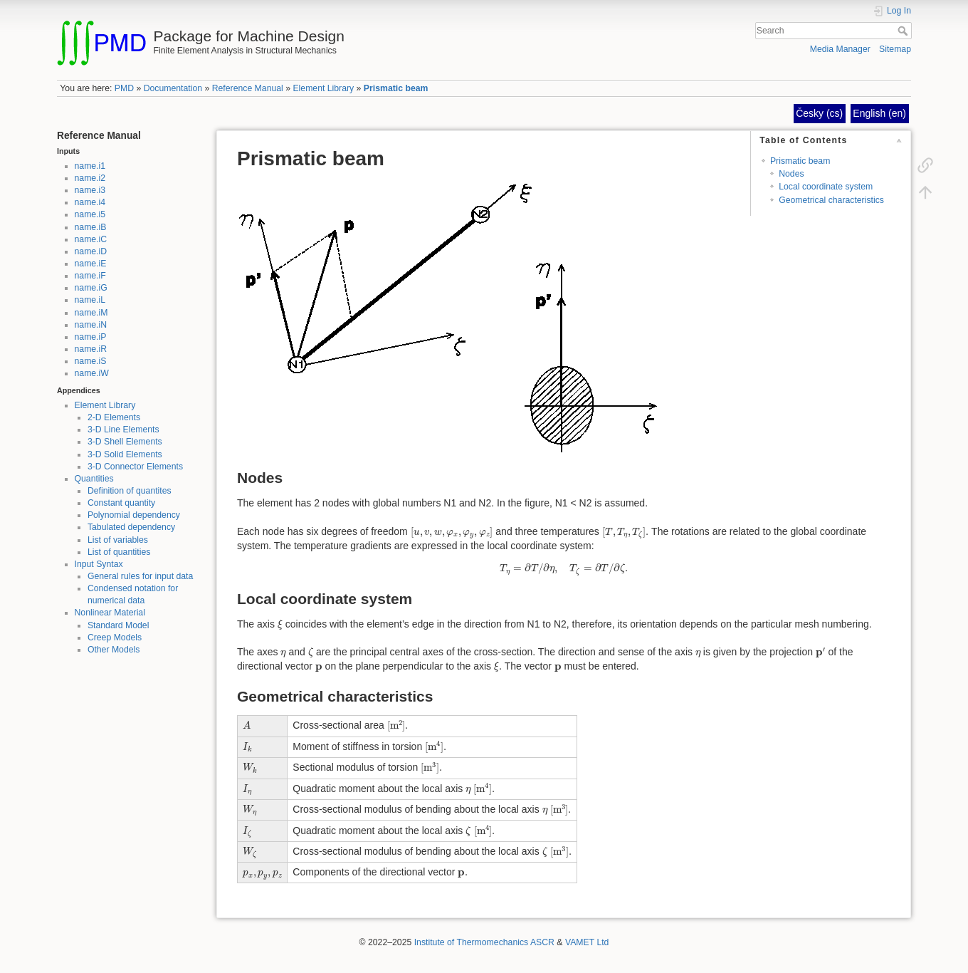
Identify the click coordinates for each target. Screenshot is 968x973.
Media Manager (840, 49)
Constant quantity (121, 503)
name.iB (91, 227)
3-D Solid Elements (125, 454)
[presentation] (452, 532)
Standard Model (118, 625)
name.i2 (90, 178)
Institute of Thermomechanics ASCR (484, 942)
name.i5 (90, 214)
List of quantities (119, 552)
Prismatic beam (396, 88)
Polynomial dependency (134, 515)
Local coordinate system (826, 187)
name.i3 (90, 190)
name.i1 (90, 166)
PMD (124, 88)
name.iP (91, 337)
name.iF (90, 276)
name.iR (91, 349)
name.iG (91, 288)
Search (904, 31)
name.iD (91, 251)
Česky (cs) (819, 113)
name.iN (91, 325)
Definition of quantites (130, 491)
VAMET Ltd (587, 942)
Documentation (173, 88)
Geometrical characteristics (831, 200)
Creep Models (115, 637)
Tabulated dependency (131, 527)
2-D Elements (114, 417)
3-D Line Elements (123, 430)
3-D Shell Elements (125, 442)
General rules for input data (140, 576)
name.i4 (90, 202)
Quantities (94, 479)
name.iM (91, 313)
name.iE (91, 264)
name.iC (91, 239)
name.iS (91, 361)
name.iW (92, 373)
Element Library (323, 88)
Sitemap (895, 49)
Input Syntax (99, 564)
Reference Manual (247, 88)
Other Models (114, 650)
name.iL (90, 300)
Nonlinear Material (110, 613)
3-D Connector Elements (135, 467)
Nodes (791, 174)
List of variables (118, 540)
